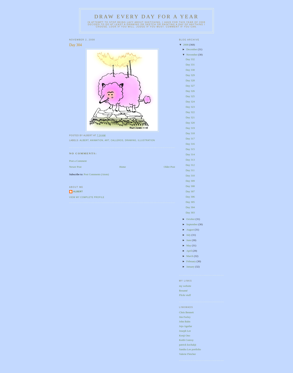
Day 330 (190, 69)
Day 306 (190, 196)
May (189, 245)
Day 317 (190, 138)
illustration (146, 140)
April (189, 250)
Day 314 (190, 154)
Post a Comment (78, 160)
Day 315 (190, 149)
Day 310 (190, 175)
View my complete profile (86, 197)
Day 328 (190, 80)
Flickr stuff (185, 295)
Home (122, 166)
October (191, 219)
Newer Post (75, 166)
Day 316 (190, 143)
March (190, 256)
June (189, 240)
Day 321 (190, 117)
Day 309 (190, 180)
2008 (186, 44)
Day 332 (190, 59)
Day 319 (190, 127)
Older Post (169, 166)
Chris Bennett (186, 312)
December (192, 49)
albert (84, 140)
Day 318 (190, 133)
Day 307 (190, 191)
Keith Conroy (186, 339)
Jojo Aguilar (185, 326)
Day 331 (190, 64)
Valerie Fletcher (187, 354)
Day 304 (75, 45)
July (188, 234)
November (192, 54)
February (191, 261)
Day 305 (190, 201)
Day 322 (190, 112)
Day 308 (190, 186)
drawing (130, 140)
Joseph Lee (185, 330)
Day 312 (190, 164)
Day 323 (190, 106)
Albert (78, 191)
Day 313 (190, 159)
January (190, 266)
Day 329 (190, 75)
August (190, 229)
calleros (117, 140)
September (192, 224)
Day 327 (190, 85)
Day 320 (190, 122)
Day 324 (190, 101)
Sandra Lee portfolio (190, 349)
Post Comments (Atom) (96, 174)
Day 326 (190, 90)
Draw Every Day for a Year (146, 17)
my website (185, 285)
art (107, 140)
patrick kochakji (187, 344)
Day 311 (190, 170)
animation (96, 140)
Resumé (183, 290)
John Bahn (184, 321)
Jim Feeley (185, 317)
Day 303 (190, 212)
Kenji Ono (184, 335)
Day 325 (190, 96)
